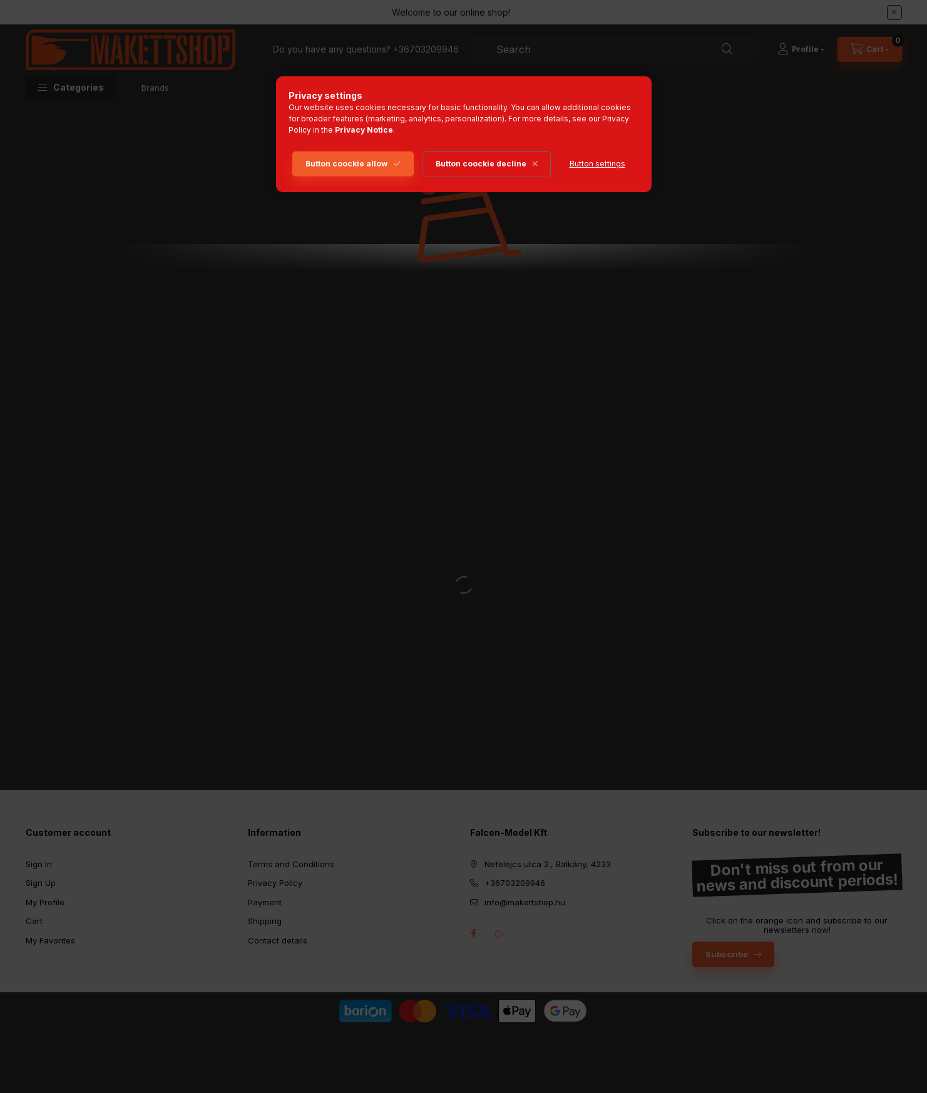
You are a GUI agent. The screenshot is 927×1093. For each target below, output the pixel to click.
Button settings (597, 163)
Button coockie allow (346, 163)
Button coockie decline (481, 163)
